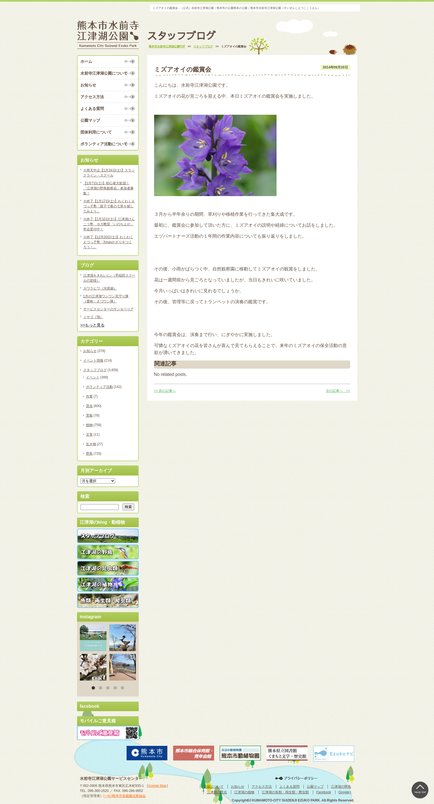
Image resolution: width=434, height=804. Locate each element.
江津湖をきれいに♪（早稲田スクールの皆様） (109, 278)
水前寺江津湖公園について (103, 73)
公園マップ (90, 120)
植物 (89, 425)
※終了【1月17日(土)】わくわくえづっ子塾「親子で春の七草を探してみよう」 (109, 206)
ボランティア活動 (99, 387)
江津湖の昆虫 (217, 792)
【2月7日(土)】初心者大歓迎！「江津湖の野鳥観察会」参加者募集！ (108, 188)
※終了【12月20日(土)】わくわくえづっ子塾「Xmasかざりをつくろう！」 (108, 242)
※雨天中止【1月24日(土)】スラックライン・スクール (109, 172)
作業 (89, 396)
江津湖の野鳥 (341, 787)
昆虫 (89, 406)
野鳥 (89, 454)
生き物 (91, 444)
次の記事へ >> (338, 391)
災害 (89, 435)
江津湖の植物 (244, 792)
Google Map (157, 786)
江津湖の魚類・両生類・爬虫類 (285, 792)
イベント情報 (93, 360)
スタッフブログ (95, 370)
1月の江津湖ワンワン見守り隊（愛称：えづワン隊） (106, 298)
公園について (213, 787)
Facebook (323, 792)
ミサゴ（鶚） (93, 317)
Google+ (344, 792)
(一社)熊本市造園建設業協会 (124, 796)
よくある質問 (92, 108)
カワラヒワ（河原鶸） (100, 288)
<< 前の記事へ (165, 391)
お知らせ (88, 85)
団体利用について (96, 132)
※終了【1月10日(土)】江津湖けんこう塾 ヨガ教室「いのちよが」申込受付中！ (109, 224)
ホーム (86, 61)
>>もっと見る (92, 325)
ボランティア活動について (103, 144)
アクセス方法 (92, 97)
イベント (92, 377)
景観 (89, 415)
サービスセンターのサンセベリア (108, 309)
